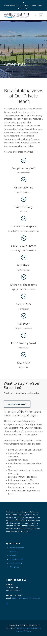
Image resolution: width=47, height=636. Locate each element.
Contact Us (24, 5)
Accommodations (17, 547)
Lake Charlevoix (32, 125)
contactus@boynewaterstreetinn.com (26, 598)
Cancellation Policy (11, 5)
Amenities (14, 551)
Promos (13, 555)
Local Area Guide (17, 559)
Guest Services (16, 563)
